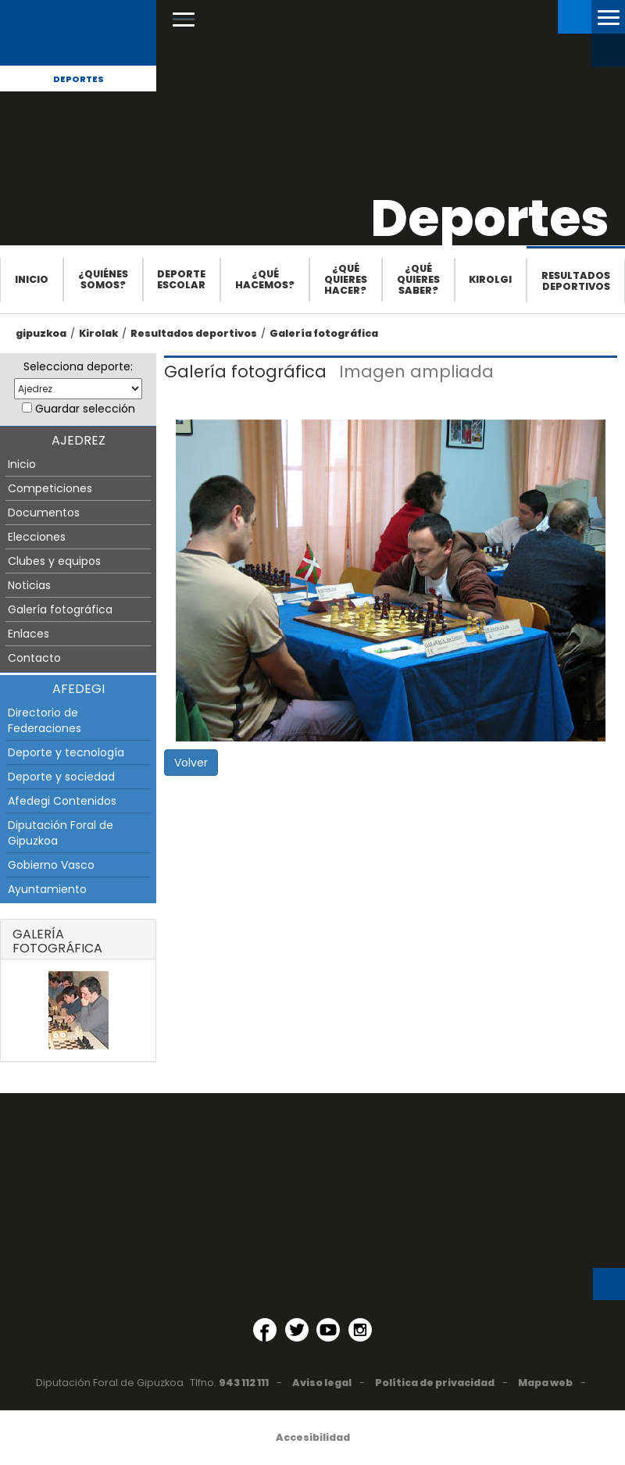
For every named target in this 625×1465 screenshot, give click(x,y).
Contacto (34, 658)
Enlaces (28, 633)
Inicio (31, 279)
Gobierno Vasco (51, 865)
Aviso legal (322, 1382)
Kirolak (98, 333)
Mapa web (545, 1382)
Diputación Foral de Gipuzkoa (60, 833)
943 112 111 (244, 1382)
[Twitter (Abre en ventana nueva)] (297, 1330)
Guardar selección (85, 408)
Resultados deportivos (575, 281)
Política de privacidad (435, 1382)
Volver (191, 762)
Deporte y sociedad (61, 776)
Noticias (29, 585)
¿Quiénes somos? (103, 279)
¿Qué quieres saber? (418, 279)
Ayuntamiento (47, 889)
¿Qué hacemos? (265, 279)
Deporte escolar (181, 279)
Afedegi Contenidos (62, 801)
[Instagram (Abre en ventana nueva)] (360, 1330)
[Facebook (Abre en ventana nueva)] (265, 1330)
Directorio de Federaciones (44, 720)
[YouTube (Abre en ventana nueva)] (328, 1330)
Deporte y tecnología (66, 752)
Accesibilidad (313, 1437)
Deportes (78, 79)
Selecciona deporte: (78, 366)
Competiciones (50, 488)
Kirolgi (490, 279)
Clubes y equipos (54, 561)
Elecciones (37, 537)
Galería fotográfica (324, 333)
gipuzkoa (41, 333)
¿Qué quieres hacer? (345, 279)
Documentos (44, 512)
